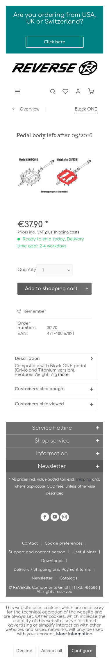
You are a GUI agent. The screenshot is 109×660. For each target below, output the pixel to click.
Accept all (51, 651)
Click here (54, 42)
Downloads (52, 561)
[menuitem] (17, 91)
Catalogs (68, 578)
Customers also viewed (39, 404)
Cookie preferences (64, 543)
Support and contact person (36, 552)
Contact (30, 543)
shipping (84, 479)
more (63, 374)
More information (74, 634)
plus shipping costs (62, 232)
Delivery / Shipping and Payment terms (52, 570)
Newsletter (42, 578)
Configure (82, 651)
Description (27, 358)
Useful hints (84, 552)
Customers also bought (40, 389)
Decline (24, 651)
